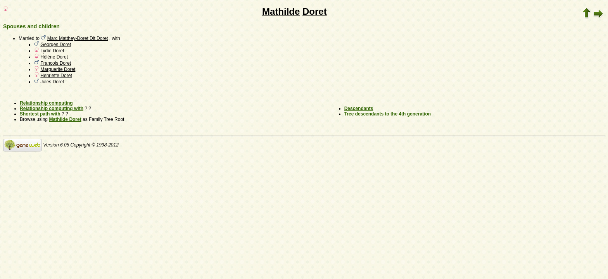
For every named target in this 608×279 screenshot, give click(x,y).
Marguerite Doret (57, 69)
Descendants (358, 108)
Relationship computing (46, 103)
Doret (314, 11)
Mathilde (281, 11)
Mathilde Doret (65, 119)
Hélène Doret (54, 57)
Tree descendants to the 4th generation (387, 114)
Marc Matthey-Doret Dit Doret (77, 38)
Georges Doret (55, 44)
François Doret (55, 63)
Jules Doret (52, 81)
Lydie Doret (52, 50)
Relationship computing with (51, 108)
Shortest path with (40, 114)
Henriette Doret (56, 75)
